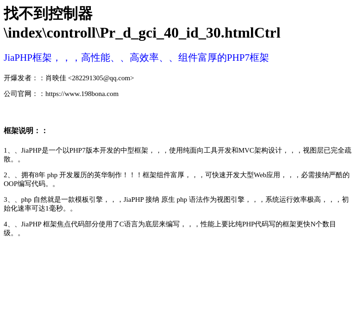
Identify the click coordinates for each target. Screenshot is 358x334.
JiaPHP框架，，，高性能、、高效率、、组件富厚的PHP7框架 (136, 57)
